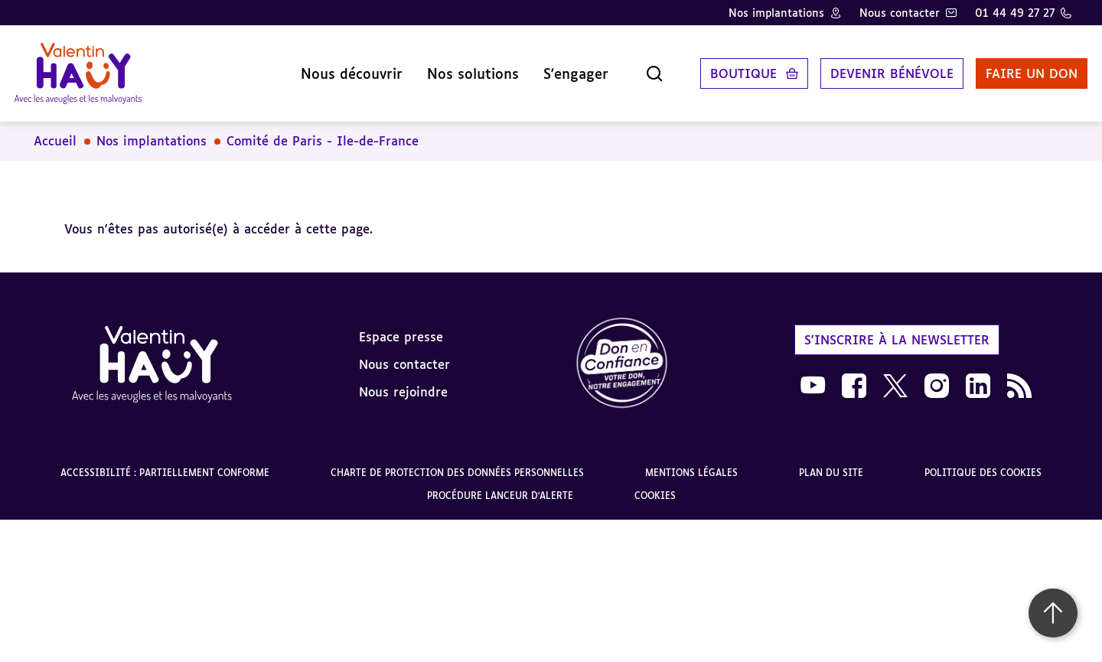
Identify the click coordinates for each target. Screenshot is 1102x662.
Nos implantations (776, 12)
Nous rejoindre (403, 380)
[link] (622, 353)
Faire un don (1015, 68)
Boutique (727, 68)
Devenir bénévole (875, 68)
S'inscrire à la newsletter (897, 328)
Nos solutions (457, 68)
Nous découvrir (335, 68)
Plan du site (831, 462)
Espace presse (401, 325)
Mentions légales (691, 462)
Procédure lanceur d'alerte (500, 485)
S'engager (559, 68)
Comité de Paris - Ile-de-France (323, 130)
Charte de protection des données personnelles (457, 462)
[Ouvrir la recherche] (638, 68)
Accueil (55, 130)
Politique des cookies (983, 462)
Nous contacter (899, 12)
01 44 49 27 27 (1015, 12)
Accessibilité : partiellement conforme (164, 462)
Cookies (655, 485)
